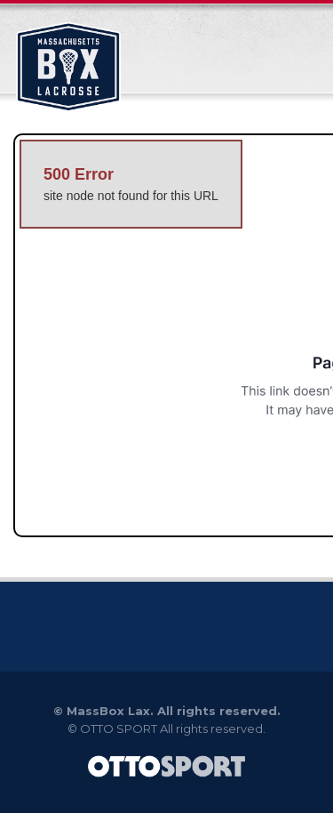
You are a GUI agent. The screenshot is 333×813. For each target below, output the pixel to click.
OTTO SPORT (118, 728)
